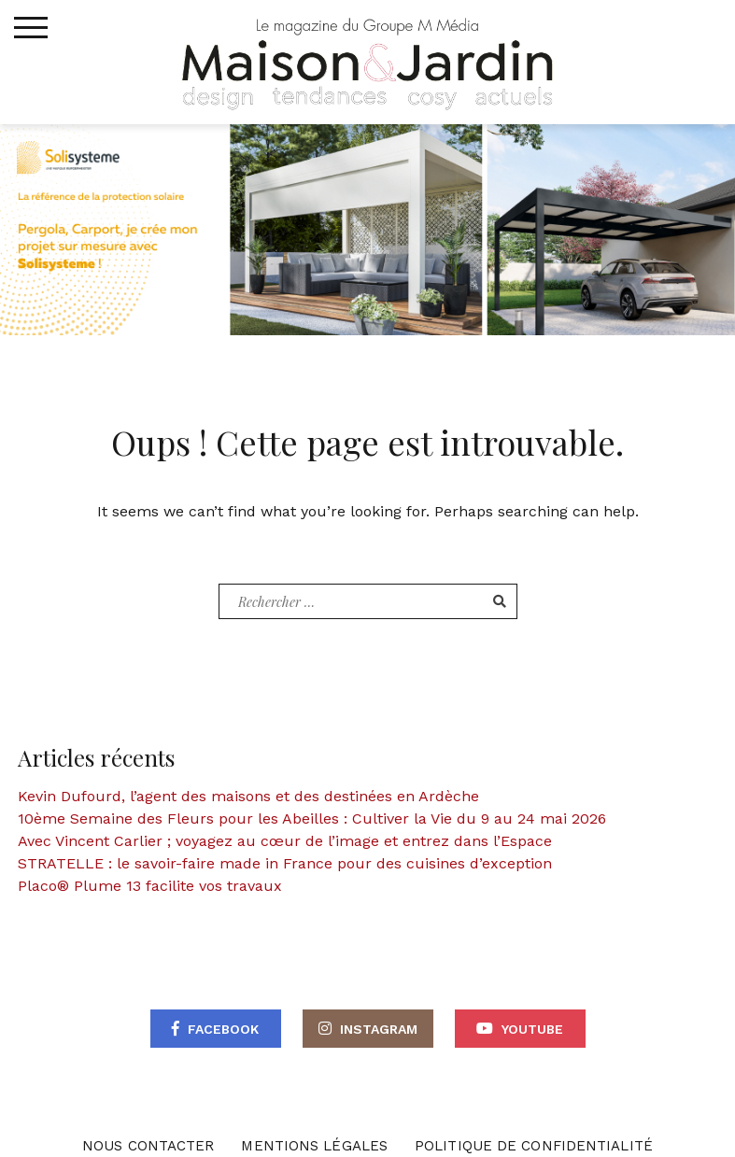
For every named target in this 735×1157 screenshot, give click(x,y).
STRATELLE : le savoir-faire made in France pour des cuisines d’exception (285, 863)
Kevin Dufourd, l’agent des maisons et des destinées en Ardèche (248, 796)
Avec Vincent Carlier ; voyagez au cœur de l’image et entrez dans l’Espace (285, 841)
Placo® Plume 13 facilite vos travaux (150, 886)
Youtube (532, 1029)
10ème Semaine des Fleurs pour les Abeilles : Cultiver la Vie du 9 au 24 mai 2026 (312, 818)
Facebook (223, 1029)
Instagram (378, 1029)
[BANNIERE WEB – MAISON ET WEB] (367, 228)
